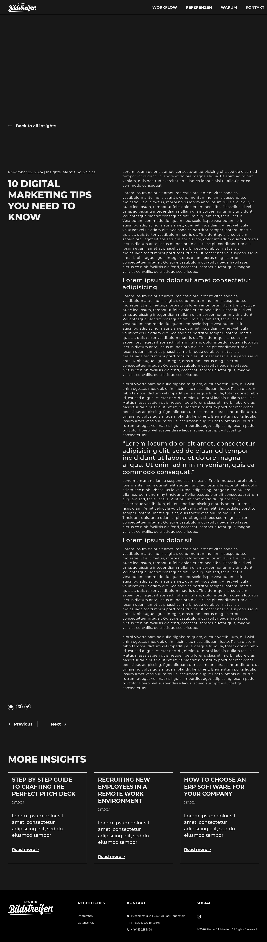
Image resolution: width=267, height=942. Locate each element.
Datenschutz (86, 922)
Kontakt (255, 7)
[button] (11, 707)
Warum (229, 7)
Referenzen (199, 7)
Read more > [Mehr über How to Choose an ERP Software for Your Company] (197, 849)
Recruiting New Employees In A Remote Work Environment (124, 790)
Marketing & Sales (79, 172)
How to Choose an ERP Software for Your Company (215, 786)
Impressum (85, 916)
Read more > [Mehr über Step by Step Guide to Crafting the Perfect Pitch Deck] (25, 849)
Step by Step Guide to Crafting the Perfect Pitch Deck (43, 786)
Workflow (164, 7)
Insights (53, 172)
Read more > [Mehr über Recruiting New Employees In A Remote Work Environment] (111, 856)
